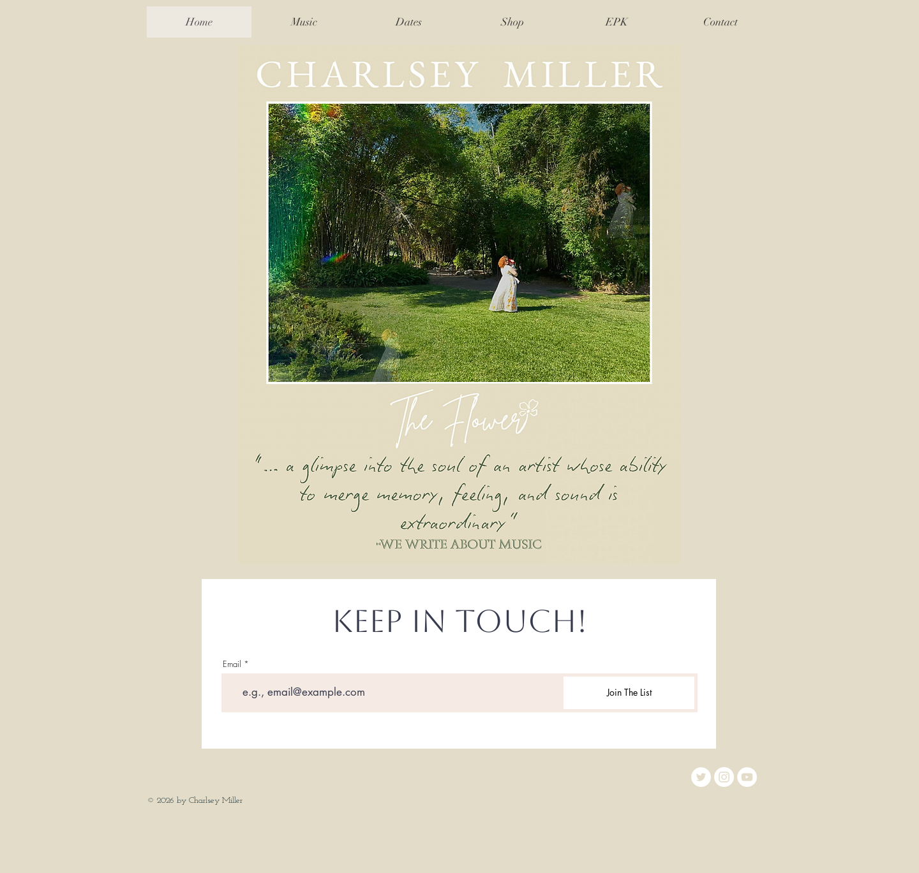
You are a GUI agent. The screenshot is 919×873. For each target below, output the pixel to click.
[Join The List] (629, 692)
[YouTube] (747, 777)
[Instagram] (724, 777)
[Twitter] (701, 777)
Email (232, 664)
